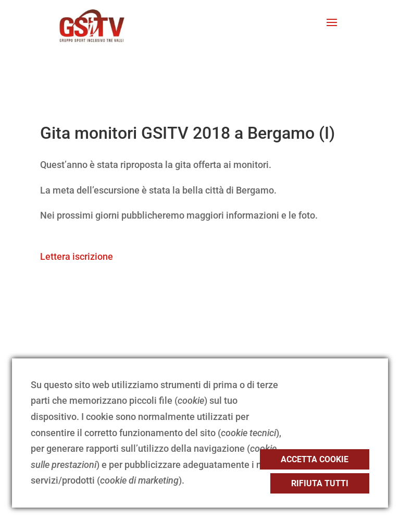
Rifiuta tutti (319, 483)
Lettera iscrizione (76, 256)
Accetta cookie (314, 459)
